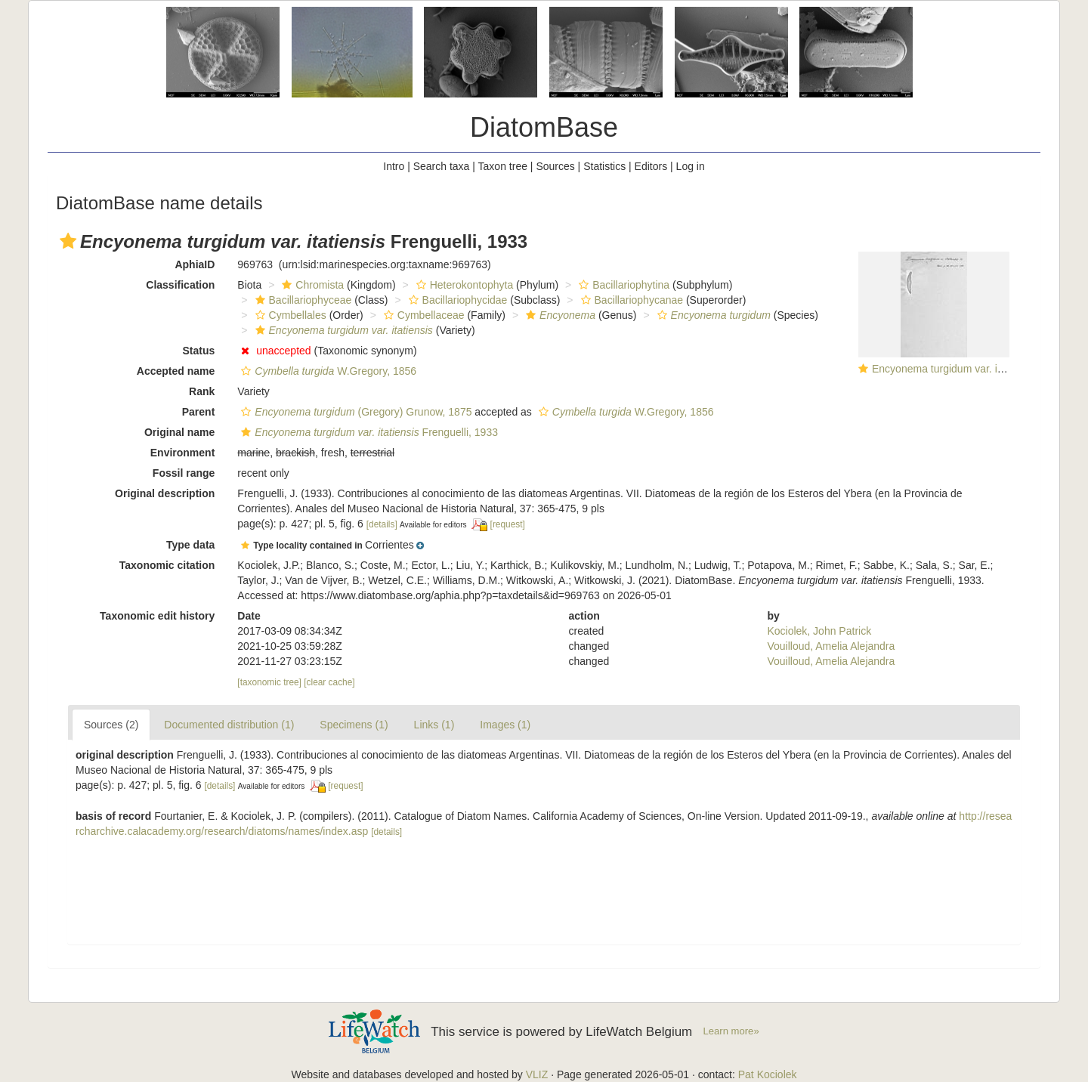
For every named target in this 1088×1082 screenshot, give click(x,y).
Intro (393, 166)
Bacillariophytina (622, 285)
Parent (198, 412)
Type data (190, 545)
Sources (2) (111, 725)
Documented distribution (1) (229, 725)
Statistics (604, 166)
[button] (68, 241)
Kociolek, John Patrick (819, 631)
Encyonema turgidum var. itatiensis (954, 369)
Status (199, 351)
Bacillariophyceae (302, 300)
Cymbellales (289, 315)
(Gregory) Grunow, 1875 (354, 412)
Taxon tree (502, 166)
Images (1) (505, 725)
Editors (651, 166)
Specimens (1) (354, 725)
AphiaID (195, 264)
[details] (381, 524)
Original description (165, 493)
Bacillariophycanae (630, 300)
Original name (179, 432)
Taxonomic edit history (157, 616)
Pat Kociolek (767, 1074)
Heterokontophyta (463, 285)
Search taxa (441, 166)
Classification (180, 285)
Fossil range (184, 473)
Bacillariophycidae (456, 300)
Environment (182, 453)
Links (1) (434, 725)
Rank (202, 391)
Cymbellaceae (422, 315)
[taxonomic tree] (269, 682)
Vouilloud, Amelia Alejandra (831, 646)
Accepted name (176, 371)
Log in (690, 166)
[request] (507, 524)
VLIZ (537, 1074)
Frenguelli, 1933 (367, 432)
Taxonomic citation (167, 565)
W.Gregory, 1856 (326, 371)
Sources (555, 166)
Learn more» (731, 1031)
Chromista (311, 285)
